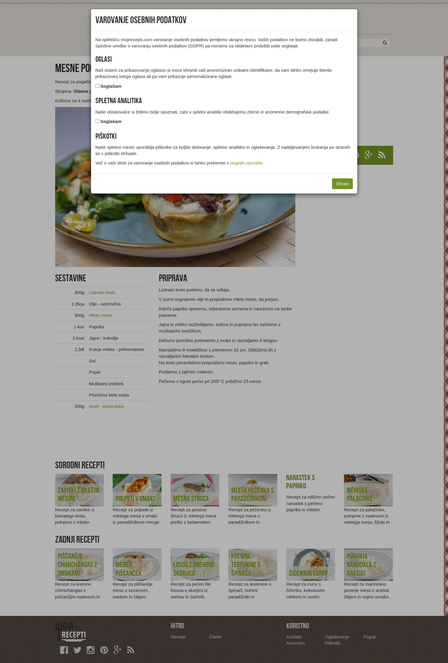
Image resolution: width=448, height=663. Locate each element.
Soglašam (111, 86)
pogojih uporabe (246, 162)
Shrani (342, 183)
